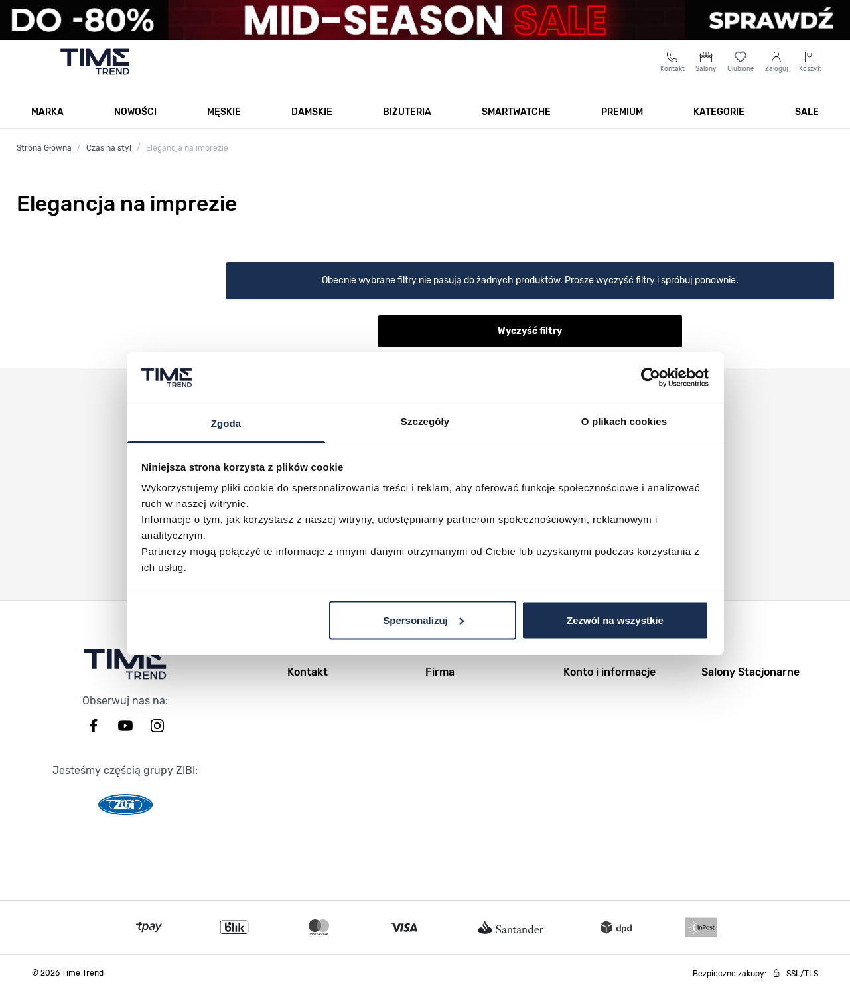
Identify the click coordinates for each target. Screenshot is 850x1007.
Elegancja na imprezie (187, 163)
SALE (807, 127)
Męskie (224, 127)
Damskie (311, 127)
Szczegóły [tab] (425, 421)
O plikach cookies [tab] (624, 421)
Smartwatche (516, 127)
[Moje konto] (776, 77)
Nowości (135, 127)
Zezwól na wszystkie (615, 619)
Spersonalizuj (423, 619)
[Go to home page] (95, 77)
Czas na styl (108, 163)
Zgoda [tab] (226, 423)
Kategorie (718, 127)
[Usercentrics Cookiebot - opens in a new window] (651, 377)
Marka (47, 127)
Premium (622, 127)
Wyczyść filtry (530, 346)
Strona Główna (44, 163)
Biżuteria (407, 127)
